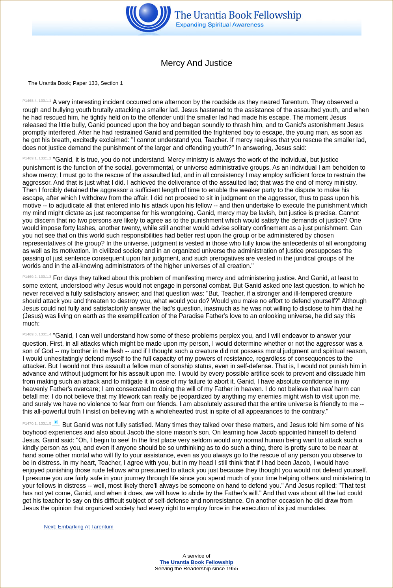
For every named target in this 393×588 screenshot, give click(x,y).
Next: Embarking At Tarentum (79, 527)
